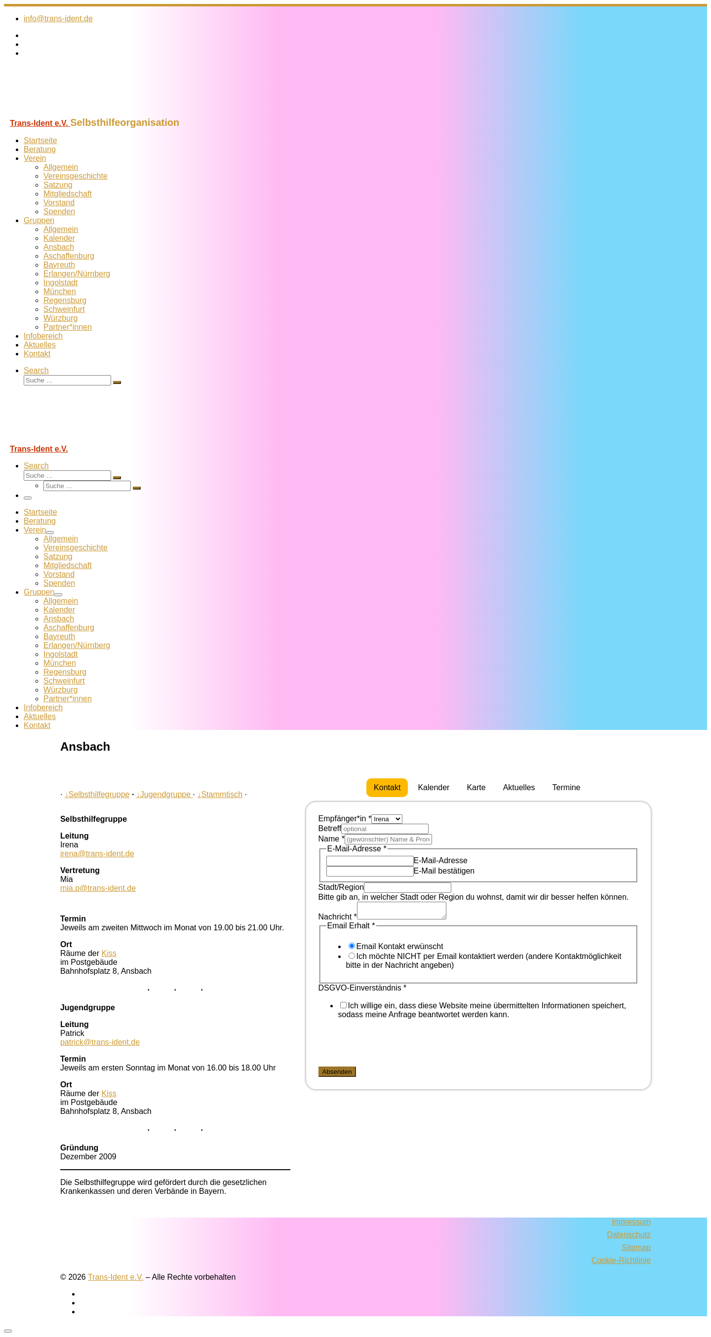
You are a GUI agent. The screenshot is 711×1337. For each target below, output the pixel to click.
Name (331, 839)
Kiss (109, 953)
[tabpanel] (478, 947)
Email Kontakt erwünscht (399, 949)
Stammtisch (219, 794)
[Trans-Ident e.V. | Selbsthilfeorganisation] (65, 112)
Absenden (337, 1074)
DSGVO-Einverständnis (362, 991)
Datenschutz (629, 1234)
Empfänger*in (345, 818)
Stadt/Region (341, 887)
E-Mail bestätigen (444, 871)
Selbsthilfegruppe (97, 794)
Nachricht (337, 920)
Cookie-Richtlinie (621, 1260)
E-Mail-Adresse (441, 860)
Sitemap (636, 1247)
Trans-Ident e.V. (116, 1277)
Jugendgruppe (164, 794)
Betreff (330, 828)
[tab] (387, 787)
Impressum (631, 1222)
